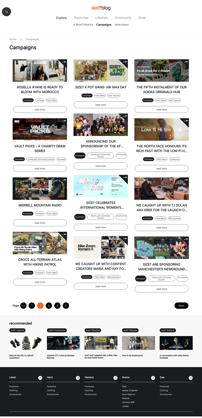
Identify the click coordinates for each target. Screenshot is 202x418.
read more (39, 109)
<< (23, 307)
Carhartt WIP (128, 404)
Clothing (39, 100)
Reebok (126, 400)
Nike (124, 388)
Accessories (15, 396)
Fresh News (51, 100)
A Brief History (83, 24)
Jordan (125, 408)
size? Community (57, 332)
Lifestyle (101, 18)
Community (123, 18)
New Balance (128, 396)
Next (181, 307)
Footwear (61, 159)
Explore (61, 18)
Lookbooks (174, 159)
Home (12, 39)
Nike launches (113, 281)
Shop (142, 18)
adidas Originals (130, 392)
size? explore (113, 100)
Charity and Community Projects (40, 160)
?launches (81, 18)
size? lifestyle (93, 332)
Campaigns (104, 24)
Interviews (122, 24)
